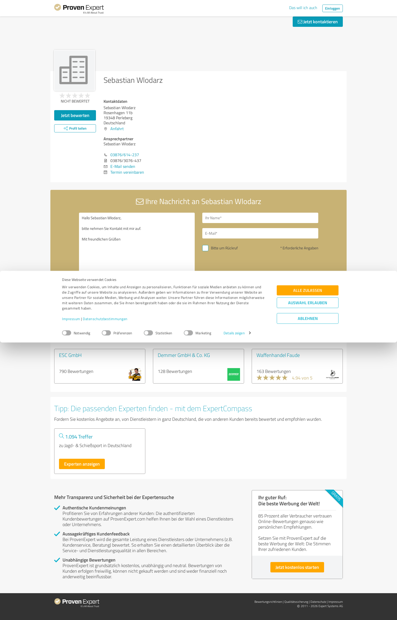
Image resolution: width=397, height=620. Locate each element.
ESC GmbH (70, 354)
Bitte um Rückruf (224, 248)
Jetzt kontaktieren (318, 21)
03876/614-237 (124, 154)
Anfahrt (117, 128)
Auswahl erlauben (307, 580)
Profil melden (156, 318)
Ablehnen (308, 596)
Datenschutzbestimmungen (105, 596)
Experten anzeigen (82, 464)
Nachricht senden (229, 283)
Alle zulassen (307, 568)
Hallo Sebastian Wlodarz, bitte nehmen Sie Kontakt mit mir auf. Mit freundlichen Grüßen (137, 256)
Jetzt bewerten (75, 115)
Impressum (71, 596)
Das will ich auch (303, 7)
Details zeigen (234, 610)
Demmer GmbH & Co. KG (184, 354)
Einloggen (332, 8)
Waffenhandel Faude (278, 354)
